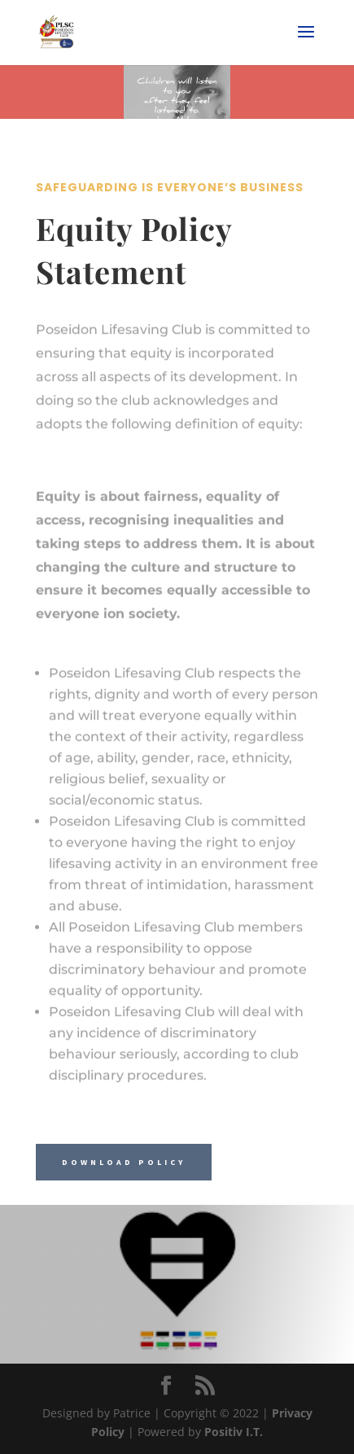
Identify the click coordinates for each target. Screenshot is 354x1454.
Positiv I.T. (233, 1431)
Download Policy (124, 1162)
